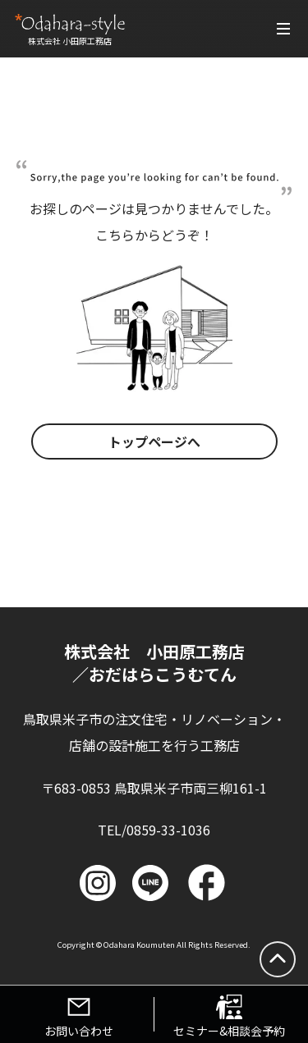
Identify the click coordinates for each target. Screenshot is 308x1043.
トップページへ (154, 441)
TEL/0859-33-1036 (154, 829)
